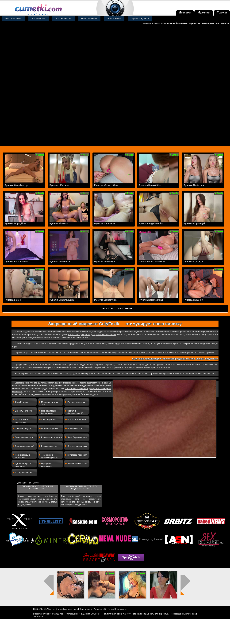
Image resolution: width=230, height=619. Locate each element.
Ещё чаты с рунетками (115, 308)
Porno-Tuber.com (64, 18)
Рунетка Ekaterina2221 (62, 300)
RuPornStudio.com (13, 18)
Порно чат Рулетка (140, 18)
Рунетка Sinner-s (59, 223)
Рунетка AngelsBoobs (151, 223)
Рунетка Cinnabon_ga (16, 185)
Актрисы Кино (71, 609)
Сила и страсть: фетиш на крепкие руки (37, 487)
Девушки (185, 12)
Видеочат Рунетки (151, 23)
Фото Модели (85, 609)
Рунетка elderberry (60, 261)
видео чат (28, 331)
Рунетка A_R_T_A (193, 261)
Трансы (222, 12)
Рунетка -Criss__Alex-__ (107, 185)
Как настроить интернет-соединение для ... (81, 487)
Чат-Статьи (57, 609)
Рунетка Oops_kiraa (15, 223)
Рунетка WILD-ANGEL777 (152, 261)
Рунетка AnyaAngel (194, 223)
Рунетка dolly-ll (13, 300)
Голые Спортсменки (117, 609)
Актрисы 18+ (100, 609)
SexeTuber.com (114, 18)
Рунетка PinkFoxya (104, 261)
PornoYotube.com (89, 18)
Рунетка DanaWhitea (150, 185)
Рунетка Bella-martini (16, 261)
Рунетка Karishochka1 (151, 300)
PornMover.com (39, 18)
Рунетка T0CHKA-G (104, 223)
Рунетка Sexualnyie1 (105, 300)
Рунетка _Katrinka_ (60, 185)
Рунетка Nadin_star (194, 185)
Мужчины (204, 12)
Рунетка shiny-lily (193, 300)
